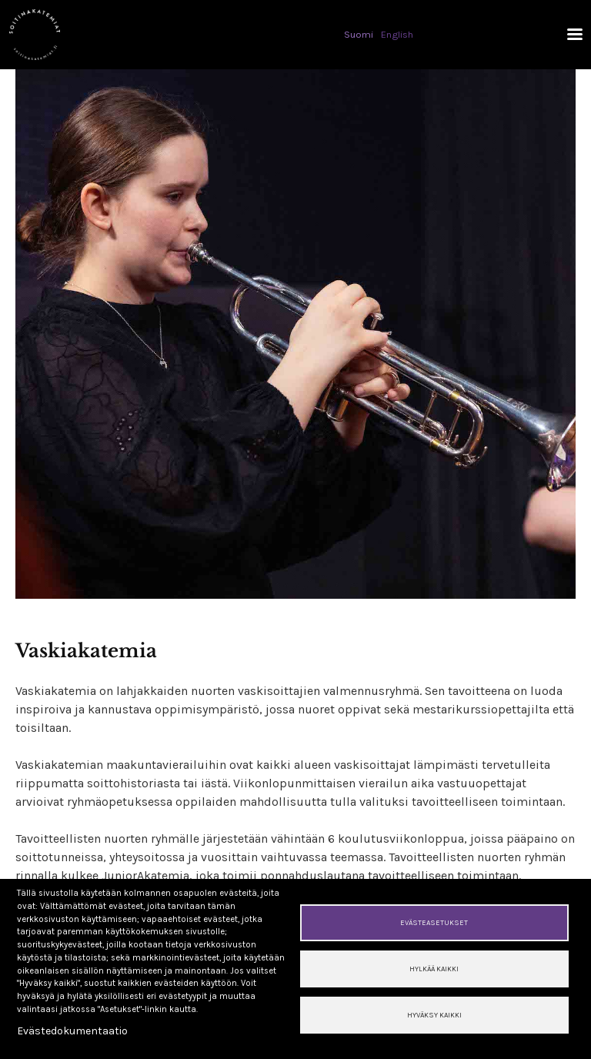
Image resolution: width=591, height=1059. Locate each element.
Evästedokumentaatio (72, 1030)
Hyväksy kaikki (434, 1015)
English (397, 34)
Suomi (358, 34)
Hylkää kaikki (434, 968)
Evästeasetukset (434, 922)
